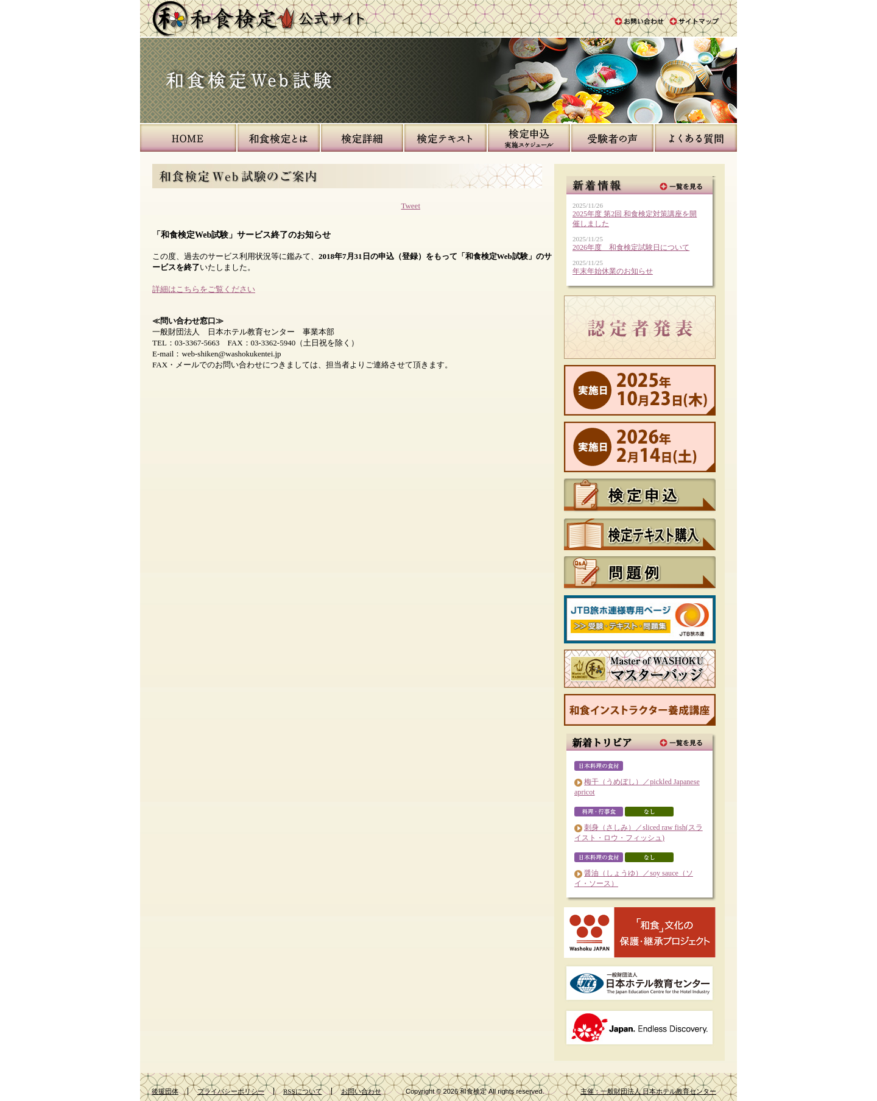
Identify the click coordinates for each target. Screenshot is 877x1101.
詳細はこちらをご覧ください (203, 289)
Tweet (410, 205)
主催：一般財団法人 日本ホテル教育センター (648, 1091)
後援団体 (165, 1091)
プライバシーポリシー (230, 1091)
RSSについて (302, 1091)
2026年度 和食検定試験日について (630, 247)
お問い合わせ (361, 1091)
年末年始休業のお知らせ (612, 271)
